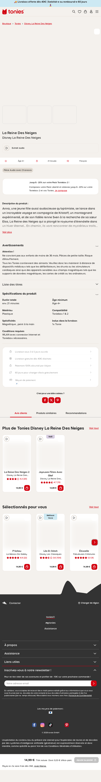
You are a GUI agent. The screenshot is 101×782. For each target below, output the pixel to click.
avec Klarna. (38, 778)
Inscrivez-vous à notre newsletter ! (50, 687)
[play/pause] (7, 154)
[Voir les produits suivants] (95, 560)
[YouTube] (58, 742)
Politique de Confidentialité (52, 713)
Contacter (10, 620)
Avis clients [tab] (20, 430)
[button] (79, 11)
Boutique (6, 23)
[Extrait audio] (7, 456)
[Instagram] (42, 742)
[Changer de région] (88, 620)
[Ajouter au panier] (27, 505)
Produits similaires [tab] (46, 430)
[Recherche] (74, 12)
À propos (50, 662)
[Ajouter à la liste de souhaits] (97, 31)
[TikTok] (50, 742)
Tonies (17, 23)
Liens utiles (50, 679)
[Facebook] (34, 742)
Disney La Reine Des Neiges (36, 23)
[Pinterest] (66, 742)
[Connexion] (91, 12)
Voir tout (94, 445)
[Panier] (85, 11)
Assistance (50, 671)
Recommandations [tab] (76, 430)
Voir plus (6, 249)
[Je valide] (94, 701)
